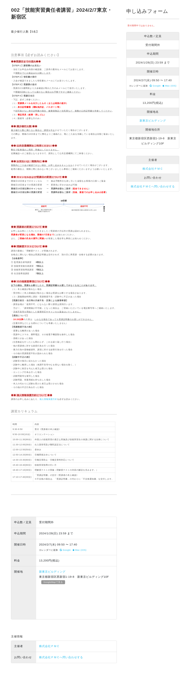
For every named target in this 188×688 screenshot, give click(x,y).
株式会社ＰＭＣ (49, 646)
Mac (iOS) (80, 550)
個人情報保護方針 (48, 399)
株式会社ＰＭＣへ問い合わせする (61, 657)
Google (65, 550)
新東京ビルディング (52, 571)
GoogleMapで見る (53, 582)
